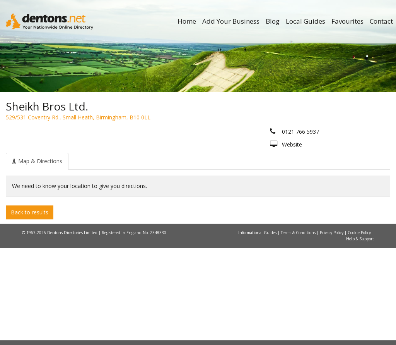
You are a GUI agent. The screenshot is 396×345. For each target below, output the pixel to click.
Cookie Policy (360, 330)
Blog (273, 21)
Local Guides (305, 21)
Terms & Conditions (299, 330)
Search (333, 146)
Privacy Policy (332, 330)
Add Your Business (230, 21)
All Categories (194, 159)
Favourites (347, 21)
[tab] (37, 258)
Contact (381, 21)
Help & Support (360, 336)
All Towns (53, 159)
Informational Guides (258, 330)
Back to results (29, 309)
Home (187, 21)
